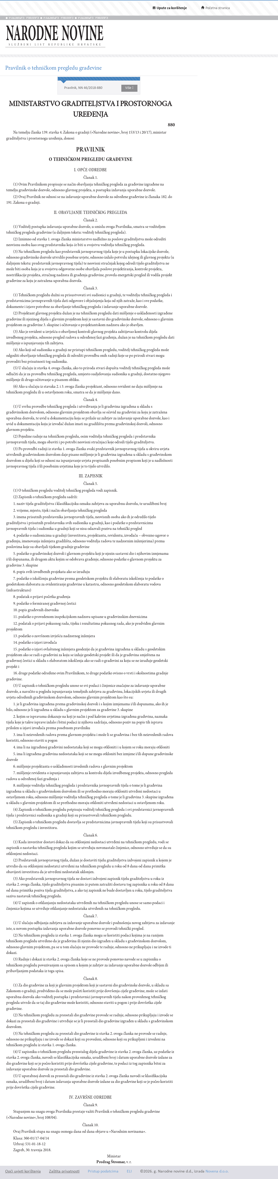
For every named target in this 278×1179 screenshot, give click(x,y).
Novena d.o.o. (217, 1171)
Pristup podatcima (103, 1171)
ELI (129, 1171)
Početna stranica (218, 8)
